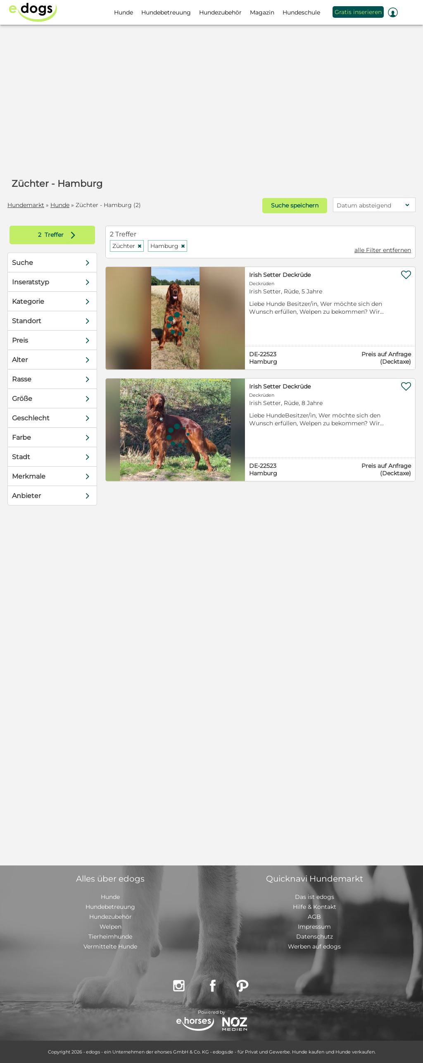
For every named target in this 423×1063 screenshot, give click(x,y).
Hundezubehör (110, 916)
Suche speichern (294, 205)
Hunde (59, 205)
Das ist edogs (314, 897)
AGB (314, 916)
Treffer (58, 235)
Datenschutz (314, 936)
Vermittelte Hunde (110, 946)
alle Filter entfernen (382, 250)
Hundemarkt (25, 205)
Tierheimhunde (110, 936)
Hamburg (167, 246)
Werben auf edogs (314, 946)
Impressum (314, 926)
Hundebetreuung (110, 906)
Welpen (110, 926)
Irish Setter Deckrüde (280, 275)
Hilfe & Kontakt (314, 906)
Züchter (127, 246)
